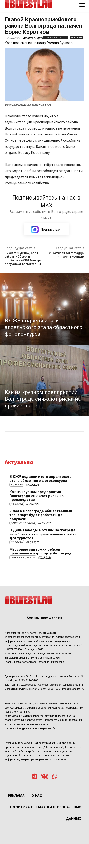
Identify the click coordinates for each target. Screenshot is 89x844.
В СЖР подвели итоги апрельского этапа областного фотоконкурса (40, 478)
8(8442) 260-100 (28, 680)
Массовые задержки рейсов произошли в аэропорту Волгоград (40, 551)
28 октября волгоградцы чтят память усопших (66, 254)
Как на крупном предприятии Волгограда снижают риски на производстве (36, 496)
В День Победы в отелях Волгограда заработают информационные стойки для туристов (42, 534)
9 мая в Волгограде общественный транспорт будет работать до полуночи (40, 515)
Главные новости (55, 37)
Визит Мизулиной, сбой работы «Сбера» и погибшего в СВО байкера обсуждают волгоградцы (23, 258)
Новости (76, 37)
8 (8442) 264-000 (50, 689)
